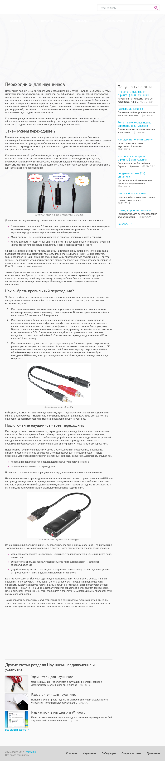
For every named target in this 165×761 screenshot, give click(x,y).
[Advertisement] (82, 55)
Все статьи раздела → (17, 729)
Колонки (15, 20)
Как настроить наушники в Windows (58, 712)
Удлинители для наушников (52, 677)
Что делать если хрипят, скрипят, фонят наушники (133, 93)
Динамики (148, 20)
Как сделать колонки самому (135, 139)
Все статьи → (125, 223)
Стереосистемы (115, 20)
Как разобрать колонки (132, 193)
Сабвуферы (82, 20)
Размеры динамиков (130, 108)
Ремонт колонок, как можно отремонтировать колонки (134, 124)
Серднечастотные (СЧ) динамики (131, 175)
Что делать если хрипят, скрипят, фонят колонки (132, 158)
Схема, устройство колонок (134, 210)
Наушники (47, 20)
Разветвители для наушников (54, 694)
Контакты (30, 751)
